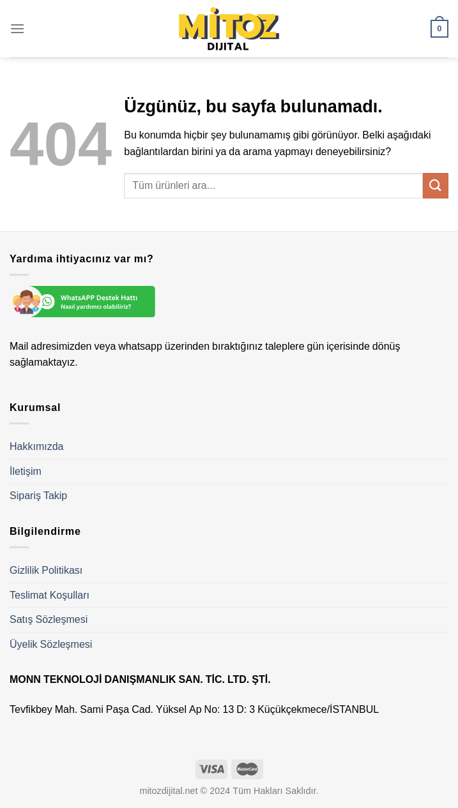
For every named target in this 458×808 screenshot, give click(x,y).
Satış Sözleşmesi (49, 619)
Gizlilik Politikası (46, 570)
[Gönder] (435, 185)
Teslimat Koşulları (49, 595)
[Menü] (17, 28)
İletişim (26, 471)
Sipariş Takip (38, 496)
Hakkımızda (36, 446)
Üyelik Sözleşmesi (51, 644)
